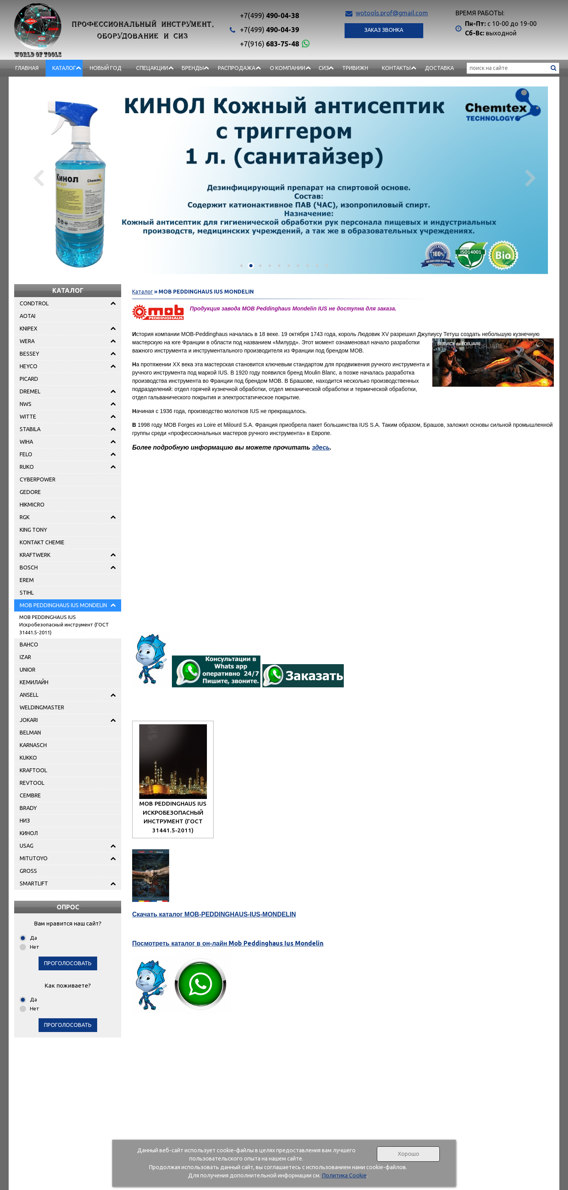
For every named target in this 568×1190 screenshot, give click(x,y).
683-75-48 (269, 44)
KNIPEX (28, 328)
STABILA (30, 429)
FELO (26, 454)
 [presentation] (529, 177)
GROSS (28, 871)
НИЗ (25, 820)
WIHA (26, 442)
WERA (27, 341)
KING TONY (33, 530)
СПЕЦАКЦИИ (152, 68)
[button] (241, 266)
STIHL (27, 592)
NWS (25, 404)
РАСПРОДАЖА (236, 68)
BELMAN (30, 732)
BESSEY (29, 354)
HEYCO (28, 366)
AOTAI (27, 316)
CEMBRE (30, 795)
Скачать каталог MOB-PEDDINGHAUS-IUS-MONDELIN (214, 914)
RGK (25, 517)
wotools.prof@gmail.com (392, 13)
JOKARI (29, 720)
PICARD (29, 379)
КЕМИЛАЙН (34, 682)
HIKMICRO (32, 504)
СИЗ (324, 68)
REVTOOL (32, 783)
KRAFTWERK (35, 555)
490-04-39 (269, 29)
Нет (34, 946)
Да (33, 937)
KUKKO (28, 758)
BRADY (28, 808)
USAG (26, 846)
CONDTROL (34, 303)
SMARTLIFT (34, 883)
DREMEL (30, 391)
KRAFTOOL (33, 770)
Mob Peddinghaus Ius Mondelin (227, 943)
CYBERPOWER (37, 479)
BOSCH (29, 567)
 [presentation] (39, 177)
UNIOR (27, 670)
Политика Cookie (344, 1175)
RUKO (27, 467)
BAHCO (29, 644)
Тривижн (355, 68)
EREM (27, 580)
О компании (287, 68)
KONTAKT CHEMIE (42, 542)
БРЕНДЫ (193, 68)
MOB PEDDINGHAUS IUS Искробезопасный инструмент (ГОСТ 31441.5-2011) (64, 624)
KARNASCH (33, 745)
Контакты (396, 68)
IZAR (25, 657)
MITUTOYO (34, 858)
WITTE (28, 416)
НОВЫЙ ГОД (106, 68)
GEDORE (30, 492)
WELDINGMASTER (42, 707)
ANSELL (29, 695)
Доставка (439, 68)
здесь (321, 447)
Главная (27, 68)
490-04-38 (269, 15)
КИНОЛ (29, 833)
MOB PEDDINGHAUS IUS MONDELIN (63, 605)
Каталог (64, 68)
